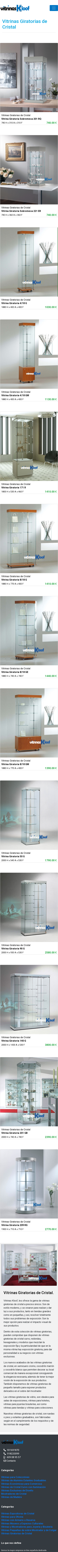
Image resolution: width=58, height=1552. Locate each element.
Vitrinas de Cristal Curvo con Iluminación (23, 1487)
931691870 (11, 1450)
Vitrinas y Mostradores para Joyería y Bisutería (26, 1526)
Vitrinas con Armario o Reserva (18, 1520)
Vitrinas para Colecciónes (15, 1477)
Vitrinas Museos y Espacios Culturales (22, 1523)
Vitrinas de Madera (11, 1497)
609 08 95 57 (12, 1457)
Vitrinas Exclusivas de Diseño (17, 1490)
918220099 (11, 1453)
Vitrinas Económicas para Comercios (21, 1483)
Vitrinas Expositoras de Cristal (17, 1513)
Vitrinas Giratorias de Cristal (16, 1533)
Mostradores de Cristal (13, 1493)
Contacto (10, 1460)
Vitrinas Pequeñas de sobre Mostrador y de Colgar (29, 1530)
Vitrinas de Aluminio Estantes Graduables (23, 1480)
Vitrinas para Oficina (12, 1516)
